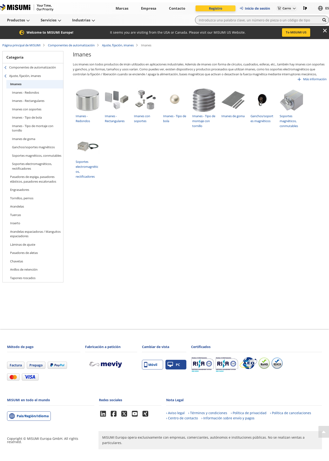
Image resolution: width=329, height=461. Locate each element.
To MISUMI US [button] (296, 32)
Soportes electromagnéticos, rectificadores (32, 166)
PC (174, 364)
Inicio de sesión (254, 8)
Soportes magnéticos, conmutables (36, 155)
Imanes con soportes (26, 109)
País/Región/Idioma (33, 416)
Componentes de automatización (71, 45)
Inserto (15, 223)
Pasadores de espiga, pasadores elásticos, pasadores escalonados (33, 179)
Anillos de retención (24, 269)
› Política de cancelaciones (290, 413)
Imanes (15, 84)
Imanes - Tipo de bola (27, 117)
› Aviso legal (175, 413)
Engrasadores (19, 190)
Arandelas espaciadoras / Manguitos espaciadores (35, 233)
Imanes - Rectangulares (28, 101)
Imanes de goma (23, 139)
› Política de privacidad (248, 413)
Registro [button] (215, 8)
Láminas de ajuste (22, 244)
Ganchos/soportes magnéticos (33, 147)
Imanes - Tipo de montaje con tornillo (32, 128)
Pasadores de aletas (24, 253)
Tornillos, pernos (21, 198)
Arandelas (17, 206)
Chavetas (16, 261)
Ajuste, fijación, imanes (118, 45)
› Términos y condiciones (207, 413)
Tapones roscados (22, 278)
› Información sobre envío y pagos (228, 418)
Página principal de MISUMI (21, 45)
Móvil (150, 364)
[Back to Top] (323, 432)
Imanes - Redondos (25, 92)
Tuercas (15, 215)
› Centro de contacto (182, 418)
